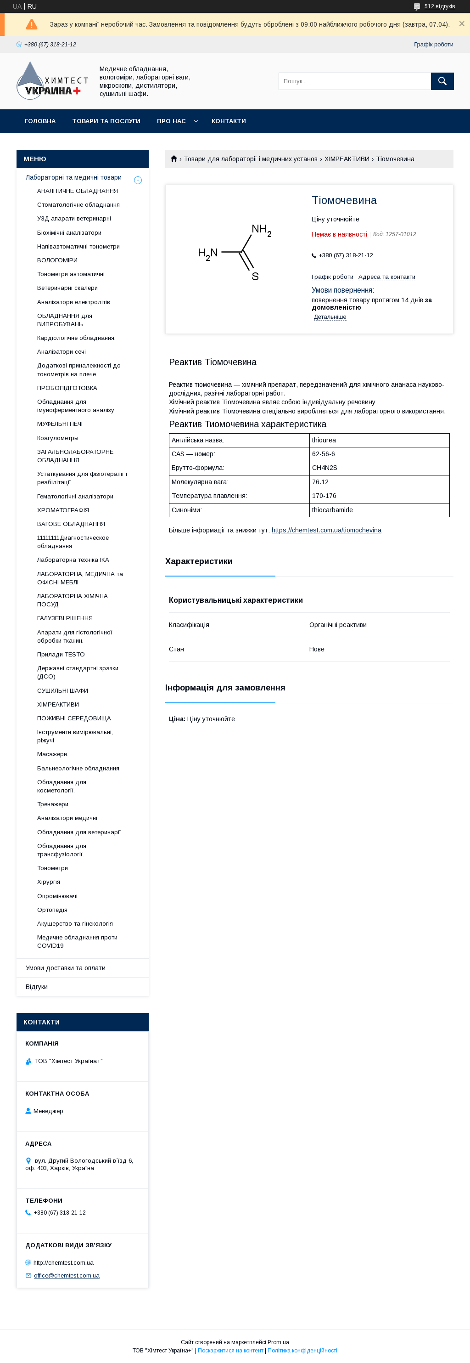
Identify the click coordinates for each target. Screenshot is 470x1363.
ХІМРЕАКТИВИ (347, 159)
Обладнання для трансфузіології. (61, 850)
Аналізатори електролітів (73, 302)
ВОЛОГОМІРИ (57, 260)
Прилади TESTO (61, 654)
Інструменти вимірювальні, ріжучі (75, 736)
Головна (40, 121)
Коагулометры (57, 438)
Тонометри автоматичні (71, 274)
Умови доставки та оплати (66, 968)
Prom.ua (278, 1342)
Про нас (171, 121)
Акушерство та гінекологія (75, 923)
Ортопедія (52, 909)
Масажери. (52, 754)
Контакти (229, 121)
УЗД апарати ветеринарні (74, 218)
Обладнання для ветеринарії (79, 832)
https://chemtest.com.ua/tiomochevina (326, 530)
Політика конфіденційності (302, 1350)
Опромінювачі (57, 896)
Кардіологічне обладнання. (76, 337)
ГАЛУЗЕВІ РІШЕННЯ (65, 618)
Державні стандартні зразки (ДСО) (77, 672)
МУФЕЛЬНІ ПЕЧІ (60, 423)
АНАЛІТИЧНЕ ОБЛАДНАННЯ (77, 190)
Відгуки (37, 986)
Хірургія (48, 881)
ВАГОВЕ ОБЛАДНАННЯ (71, 523)
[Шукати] (442, 81)
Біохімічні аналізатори (69, 232)
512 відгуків (440, 6)
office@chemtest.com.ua (67, 1275)
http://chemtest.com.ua (64, 1262)
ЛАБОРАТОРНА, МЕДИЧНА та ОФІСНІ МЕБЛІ (80, 578)
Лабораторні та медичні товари (74, 177)
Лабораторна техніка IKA (73, 559)
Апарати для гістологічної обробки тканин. (74, 636)
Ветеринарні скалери (67, 287)
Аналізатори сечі (61, 351)
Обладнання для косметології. (61, 786)
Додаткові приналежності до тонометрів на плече (79, 369)
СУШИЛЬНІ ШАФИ (62, 690)
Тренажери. (53, 804)
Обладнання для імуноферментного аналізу (75, 405)
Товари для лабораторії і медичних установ (251, 159)
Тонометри (52, 868)
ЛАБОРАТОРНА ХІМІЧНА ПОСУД (72, 600)
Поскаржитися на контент (230, 1350)
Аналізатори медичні (67, 817)
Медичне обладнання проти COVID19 (77, 941)
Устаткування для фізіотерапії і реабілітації (82, 478)
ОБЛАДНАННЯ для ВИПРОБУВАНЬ (64, 320)
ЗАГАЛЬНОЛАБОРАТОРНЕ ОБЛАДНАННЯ (75, 456)
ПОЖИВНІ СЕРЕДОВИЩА (74, 718)
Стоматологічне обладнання (78, 204)
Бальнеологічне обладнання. (79, 768)
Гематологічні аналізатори (75, 496)
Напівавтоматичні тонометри (78, 246)
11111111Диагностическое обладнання (73, 541)
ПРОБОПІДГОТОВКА (67, 388)
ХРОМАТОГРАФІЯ (63, 510)
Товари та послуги (106, 121)
